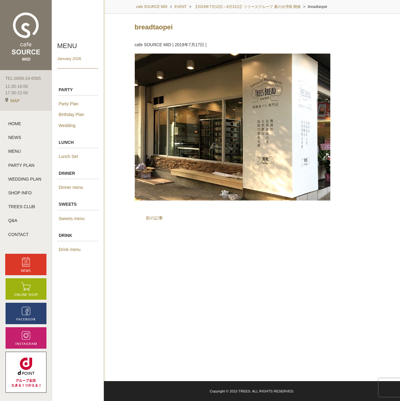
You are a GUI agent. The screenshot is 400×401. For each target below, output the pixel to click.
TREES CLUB (21, 206)
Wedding (67, 125)
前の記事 (154, 217)
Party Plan (69, 103)
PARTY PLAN (21, 165)
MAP (12, 100)
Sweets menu (72, 218)
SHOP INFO (20, 192)
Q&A (12, 220)
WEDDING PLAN (24, 179)
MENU (14, 151)
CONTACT (18, 234)
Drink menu (70, 249)
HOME (14, 123)
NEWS (14, 137)
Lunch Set (68, 156)
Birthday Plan (71, 114)
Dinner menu (71, 187)
